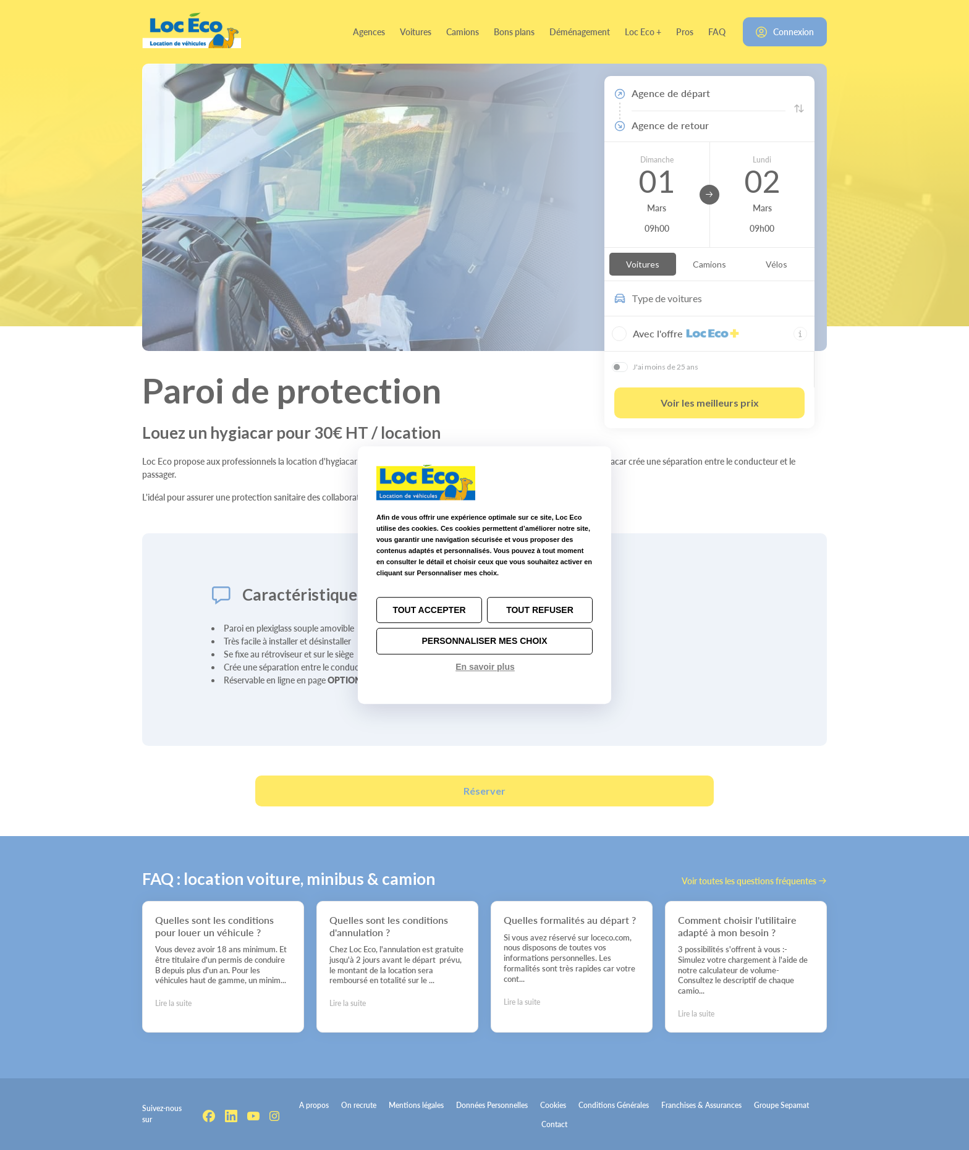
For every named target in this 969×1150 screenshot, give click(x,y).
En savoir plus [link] (485, 667)
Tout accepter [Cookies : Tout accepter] (428, 610)
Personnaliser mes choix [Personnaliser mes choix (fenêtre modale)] (484, 641)
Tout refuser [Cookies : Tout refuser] (539, 610)
